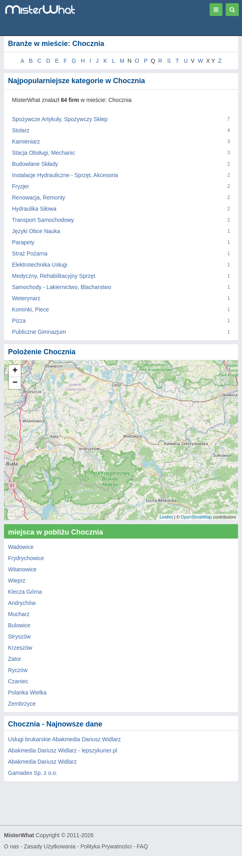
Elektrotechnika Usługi (39, 264)
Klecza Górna (25, 592)
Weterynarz (26, 298)
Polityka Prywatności (105, 846)
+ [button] (15, 371)
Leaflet (166, 517)
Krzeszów (20, 647)
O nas (11, 846)
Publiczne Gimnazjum (39, 332)
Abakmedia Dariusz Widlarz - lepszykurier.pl (62, 750)
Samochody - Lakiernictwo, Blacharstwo (61, 287)
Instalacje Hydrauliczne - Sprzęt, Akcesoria (65, 175)
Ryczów (18, 670)
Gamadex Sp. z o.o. (33, 773)
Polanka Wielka (27, 692)
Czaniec (18, 681)
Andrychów (22, 603)
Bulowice (19, 625)
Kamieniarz (26, 141)
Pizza (19, 320)
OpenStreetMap (196, 517)
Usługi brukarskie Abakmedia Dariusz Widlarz (64, 739)
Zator (14, 659)
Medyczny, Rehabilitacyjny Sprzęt (53, 276)
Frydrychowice (26, 558)
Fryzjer (20, 186)
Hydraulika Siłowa (34, 209)
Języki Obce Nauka (36, 231)
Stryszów (19, 636)
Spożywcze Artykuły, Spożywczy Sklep (59, 119)
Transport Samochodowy (43, 220)
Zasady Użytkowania (49, 846)
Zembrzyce (22, 703)
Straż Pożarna (30, 253)
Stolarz (21, 130)
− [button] (15, 383)
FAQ (142, 846)
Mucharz (19, 614)
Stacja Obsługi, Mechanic (43, 153)
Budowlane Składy (35, 164)
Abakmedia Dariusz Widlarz (42, 761)
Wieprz (17, 580)
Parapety (23, 242)
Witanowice (22, 569)
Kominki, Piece (30, 309)
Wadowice (21, 547)
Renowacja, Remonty (38, 197)
